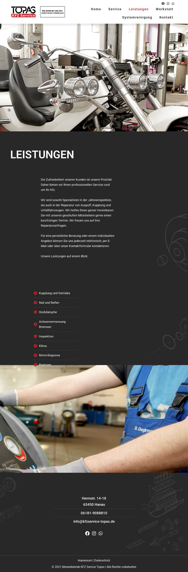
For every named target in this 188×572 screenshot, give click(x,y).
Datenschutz (102, 560)
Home (96, 9)
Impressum (85, 560)
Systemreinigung (137, 17)
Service (115, 9)
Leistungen (139, 9)
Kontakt (166, 17)
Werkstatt (164, 9)
